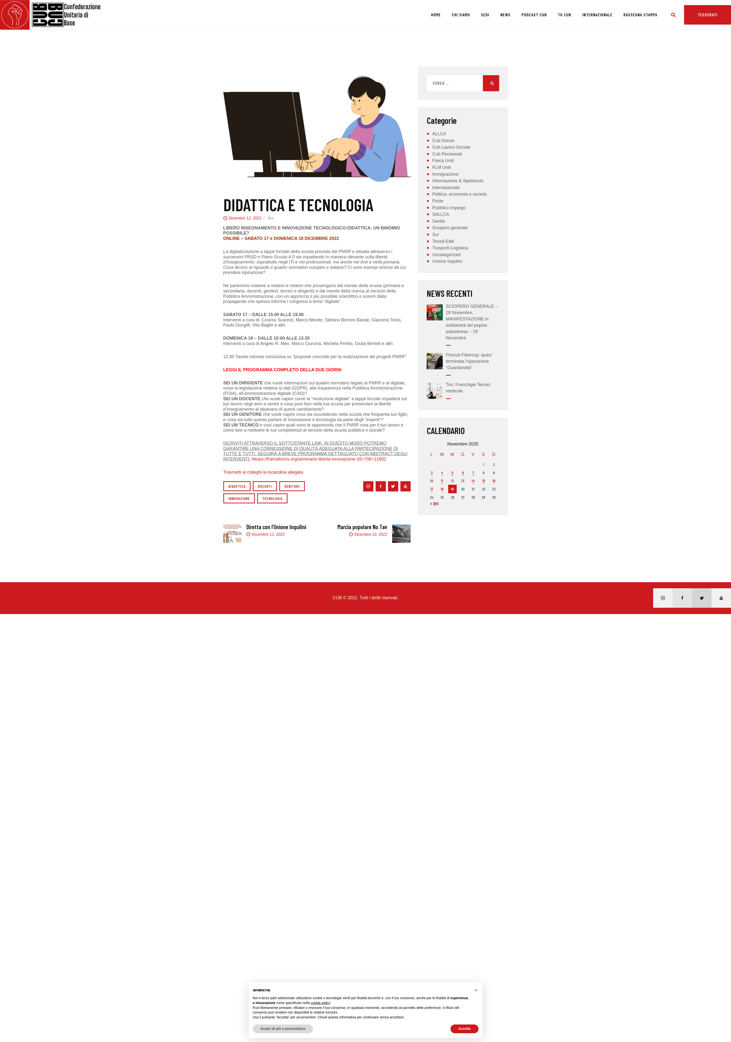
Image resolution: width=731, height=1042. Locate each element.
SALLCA (440, 214)
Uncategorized (446, 254)
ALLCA (439, 133)
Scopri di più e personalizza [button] (283, 1029)
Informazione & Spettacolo (458, 180)
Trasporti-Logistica (450, 247)
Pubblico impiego (449, 207)
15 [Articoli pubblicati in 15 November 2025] (483, 480)
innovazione (239, 498)
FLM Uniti (441, 167)
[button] (476, 990)
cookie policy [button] (320, 1003)
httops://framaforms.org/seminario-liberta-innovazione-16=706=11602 (319, 459)
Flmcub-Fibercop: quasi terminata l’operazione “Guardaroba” (469, 361)
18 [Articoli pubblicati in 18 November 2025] (442, 489)
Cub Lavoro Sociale (451, 147)
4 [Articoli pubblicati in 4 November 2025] (442, 472)
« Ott (434, 503)
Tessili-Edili (443, 241)
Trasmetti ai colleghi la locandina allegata (263, 472)
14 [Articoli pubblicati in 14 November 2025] (473, 480)
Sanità (438, 221)
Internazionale (446, 187)
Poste (437, 201)
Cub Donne (443, 140)
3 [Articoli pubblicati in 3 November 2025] (432, 472)
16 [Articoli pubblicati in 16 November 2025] (493, 480)
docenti (265, 486)
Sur (271, 218)
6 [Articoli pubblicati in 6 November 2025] (463, 472)
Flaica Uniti (443, 160)
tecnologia (272, 498)
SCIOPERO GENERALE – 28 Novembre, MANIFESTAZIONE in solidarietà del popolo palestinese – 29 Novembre (472, 322)
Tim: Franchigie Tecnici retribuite (468, 387)
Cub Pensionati (447, 154)
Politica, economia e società (459, 194)
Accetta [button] (464, 1029)
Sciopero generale (450, 227)
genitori (292, 486)
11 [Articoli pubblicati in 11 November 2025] (442, 480)
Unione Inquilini (447, 261)
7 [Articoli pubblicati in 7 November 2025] (473, 472)
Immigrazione (445, 174)
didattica (236, 486)
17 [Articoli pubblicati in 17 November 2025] (431, 489)
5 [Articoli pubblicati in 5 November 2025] (452, 472)
